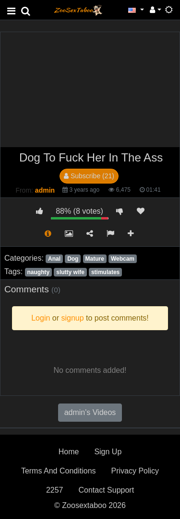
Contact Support (106, 490)
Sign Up (107, 452)
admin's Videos (90, 412)
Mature (94, 258)
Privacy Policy (135, 471)
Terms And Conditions (58, 471)
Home (69, 452)
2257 (54, 490)
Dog (72, 258)
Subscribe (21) (89, 176)
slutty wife (70, 272)
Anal (54, 258)
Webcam (122, 258)
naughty (38, 272)
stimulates (105, 272)
